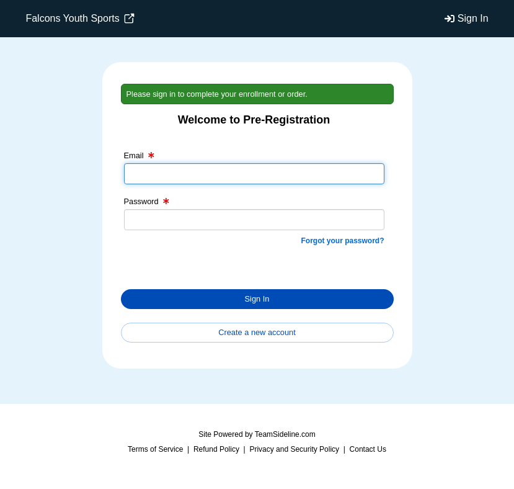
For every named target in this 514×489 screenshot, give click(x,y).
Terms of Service (155, 449)
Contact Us (368, 449)
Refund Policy (216, 449)
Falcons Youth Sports (80, 18)
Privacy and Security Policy (294, 449)
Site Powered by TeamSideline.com (257, 434)
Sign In (473, 18)
